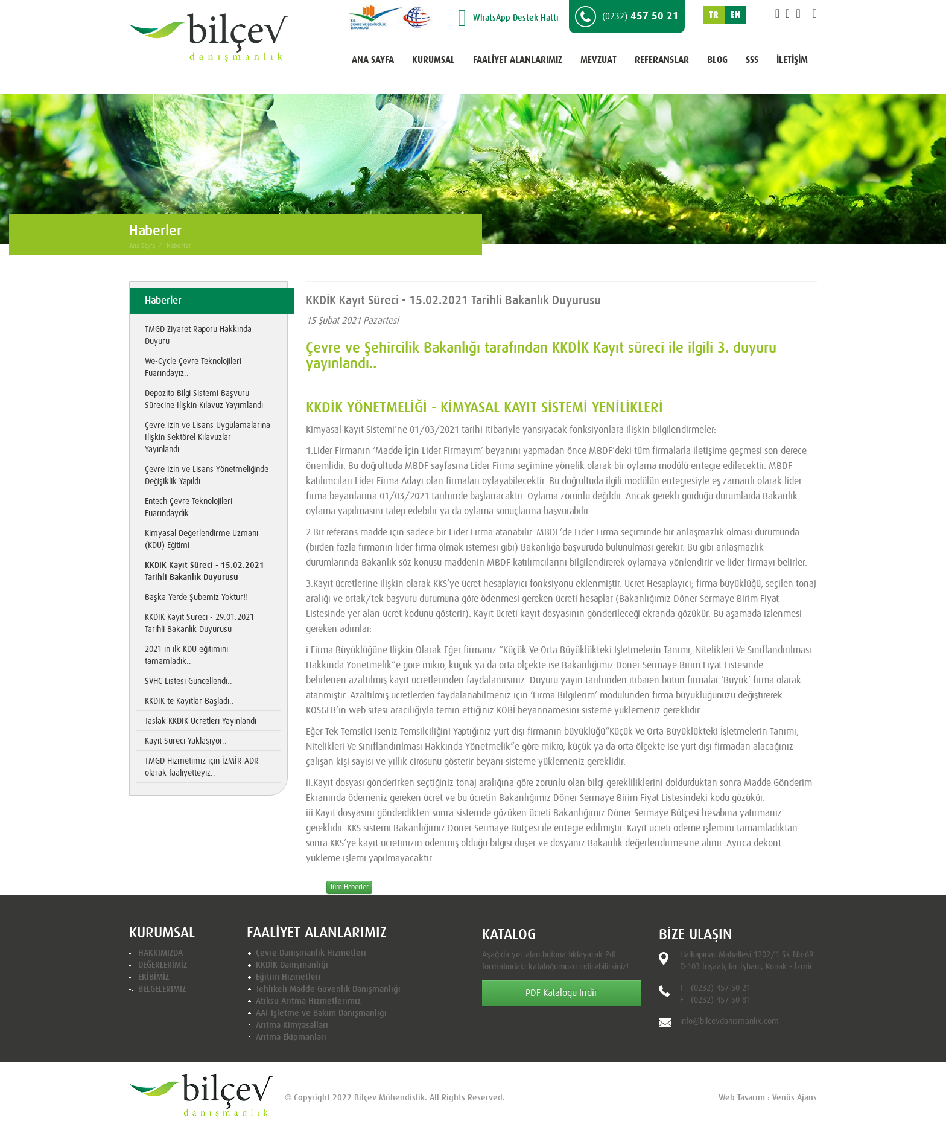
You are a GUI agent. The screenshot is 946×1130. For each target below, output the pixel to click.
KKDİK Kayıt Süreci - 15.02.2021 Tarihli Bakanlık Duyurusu (204, 571)
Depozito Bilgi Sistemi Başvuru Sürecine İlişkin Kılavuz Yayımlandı (204, 399)
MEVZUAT (598, 60)
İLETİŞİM (792, 60)
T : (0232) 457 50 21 (715, 988)
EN (735, 15)
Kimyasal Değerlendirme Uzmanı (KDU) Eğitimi (201, 539)
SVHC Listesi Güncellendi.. (188, 681)
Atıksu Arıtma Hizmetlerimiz (308, 1001)
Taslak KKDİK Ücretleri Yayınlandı (200, 721)
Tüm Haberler (349, 887)
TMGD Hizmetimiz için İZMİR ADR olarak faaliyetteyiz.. (202, 767)
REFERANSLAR (662, 60)
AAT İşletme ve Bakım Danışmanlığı (321, 1013)
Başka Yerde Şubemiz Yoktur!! (196, 597)
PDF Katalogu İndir (561, 993)
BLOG (717, 60)
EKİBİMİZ (153, 977)
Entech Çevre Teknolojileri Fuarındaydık (188, 507)
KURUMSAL (433, 60)
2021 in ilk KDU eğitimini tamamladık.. (186, 655)
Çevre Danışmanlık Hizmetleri (311, 953)
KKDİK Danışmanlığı (292, 965)
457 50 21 (627, 16)
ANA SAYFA (373, 60)
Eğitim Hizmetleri (288, 977)
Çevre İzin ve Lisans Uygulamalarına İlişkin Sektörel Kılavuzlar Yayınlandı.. (207, 437)
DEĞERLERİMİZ (162, 965)
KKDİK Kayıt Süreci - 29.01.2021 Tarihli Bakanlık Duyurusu (199, 623)
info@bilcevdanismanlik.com (729, 1021)
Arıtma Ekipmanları (291, 1037)
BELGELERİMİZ (162, 989)
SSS (752, 60)
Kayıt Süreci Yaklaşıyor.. (186, 741)
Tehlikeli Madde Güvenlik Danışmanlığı (328, 989)
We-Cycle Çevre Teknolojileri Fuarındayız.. (193, 367)
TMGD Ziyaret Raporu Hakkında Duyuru (198, 335)
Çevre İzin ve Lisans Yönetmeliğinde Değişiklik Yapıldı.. (206, 475)
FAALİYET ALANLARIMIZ (517, 60)
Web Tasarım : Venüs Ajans (768, 1098)
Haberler (179, 246)
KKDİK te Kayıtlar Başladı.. (189, 701)
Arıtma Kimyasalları (292, 1025)
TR (714, 15)
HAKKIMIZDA (160, 953)
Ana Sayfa (142, 246)
